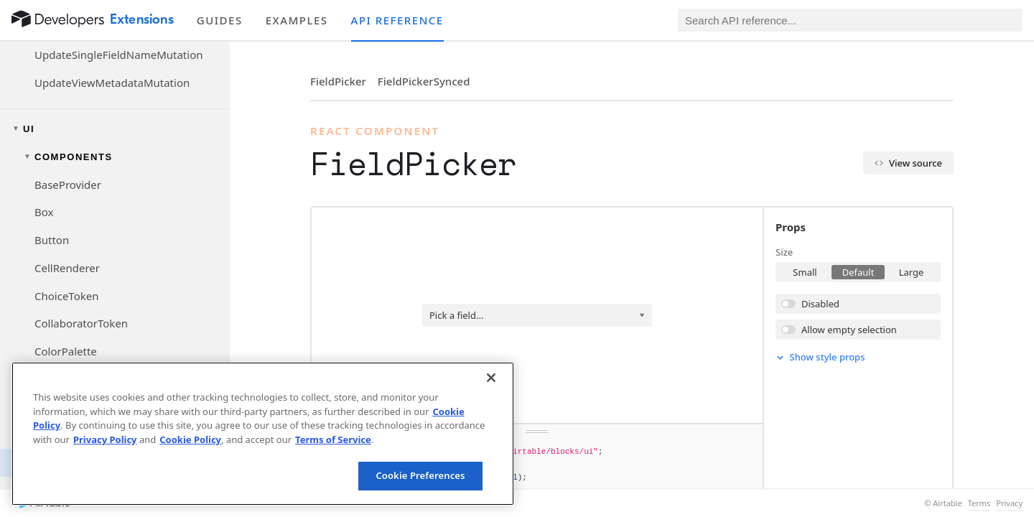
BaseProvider (67, 184)
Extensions (142, 19)
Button (51, 240)
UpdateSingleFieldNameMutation (118, 54)
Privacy (1009, 503)
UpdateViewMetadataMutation (112, 82)
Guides (220, 20)
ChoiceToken (66, 296)
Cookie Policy (190, 439)
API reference (397, 20)
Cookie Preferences (420, 475)
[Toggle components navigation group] (115, 157)
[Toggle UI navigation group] (115, 129)
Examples (297, 20)
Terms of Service (333, 439)
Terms (979, 503)
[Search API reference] (850, 20)
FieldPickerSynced (424, 81)
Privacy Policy (105, 439)
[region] (262, 434)
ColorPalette (65, 351)
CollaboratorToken (81, 323)
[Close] (491, 377)
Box (43, 212)
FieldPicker (338, 81)
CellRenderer (67, 268)
